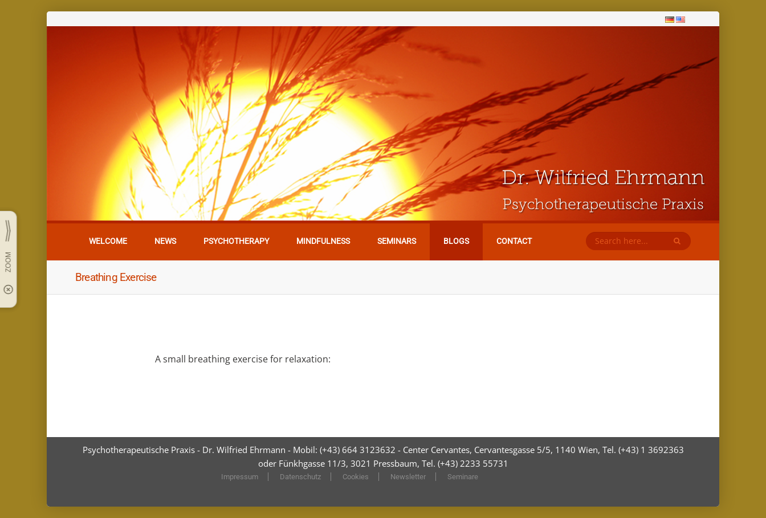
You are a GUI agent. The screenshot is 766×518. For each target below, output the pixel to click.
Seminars (396, 241)
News (165, 241)
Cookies (356, 476)
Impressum (239, 476)
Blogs (456, 241)
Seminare (462, 476)
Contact (514, 241)
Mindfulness (323, 241)
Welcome (108, 241)
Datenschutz (300, 476)
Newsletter (408, 476)
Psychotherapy (236, 241)
